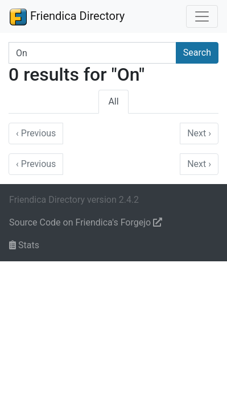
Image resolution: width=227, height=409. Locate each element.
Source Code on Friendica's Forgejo (85, 222)
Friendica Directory (67, 16)
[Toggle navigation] (202, 16)
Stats (24, 245)
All (113, 101)
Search (197, 52)
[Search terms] (92, 53)
